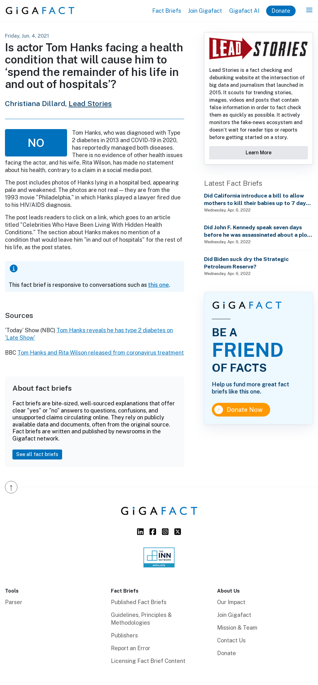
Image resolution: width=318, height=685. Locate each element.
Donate (280, 10)
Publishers (124, 635)
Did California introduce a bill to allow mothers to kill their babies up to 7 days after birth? (256, 199)
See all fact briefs (37, 454)
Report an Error (130, 648)
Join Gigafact (205, 10)
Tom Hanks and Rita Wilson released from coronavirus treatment (100, 352)
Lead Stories (90, 103)
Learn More (258, 153)
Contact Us (231, 640)
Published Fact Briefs (138, 602)
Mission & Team (237, 627)
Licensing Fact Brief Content (148, 661)
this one (158, 285)
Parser (13, 602)
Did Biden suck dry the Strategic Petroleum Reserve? (246, 263)
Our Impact (231, 602)
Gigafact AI (244, 10)
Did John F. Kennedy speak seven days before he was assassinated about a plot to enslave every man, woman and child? (257, 231)
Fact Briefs (166, 10)
